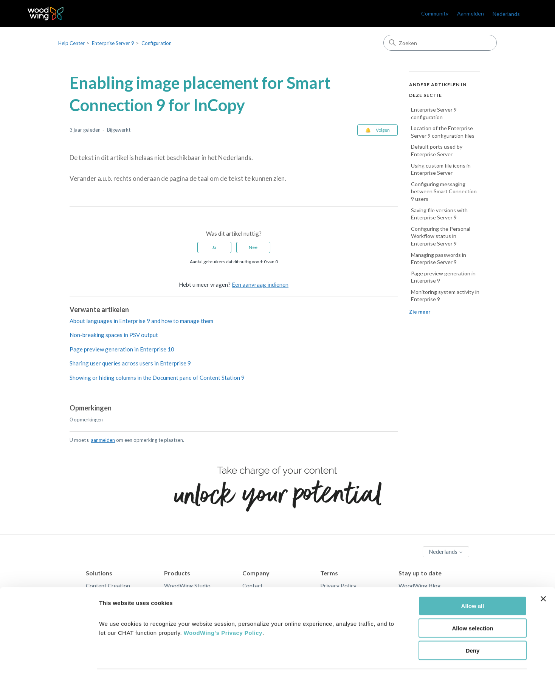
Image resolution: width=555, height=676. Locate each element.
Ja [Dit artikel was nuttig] (214, 247)
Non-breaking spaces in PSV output (114, 334)
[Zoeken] (440, 42)
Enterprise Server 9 (113, 43)
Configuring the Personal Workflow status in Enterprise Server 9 (440, 236)
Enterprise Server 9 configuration (434, 113)
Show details (396, 661)
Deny (473, 628)
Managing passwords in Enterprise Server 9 (438, 259)
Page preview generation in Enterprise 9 (443, 277)
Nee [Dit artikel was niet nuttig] (253, 247)
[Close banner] (543, 576)
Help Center (71, 43)
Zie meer (420, 312)
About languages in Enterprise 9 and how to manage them (141, 320)
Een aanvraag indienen (260, 284)
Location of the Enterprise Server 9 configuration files (442, 132)
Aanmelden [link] (470, 13)
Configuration (156, 43)
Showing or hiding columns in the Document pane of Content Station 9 (157, 377)
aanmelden (103, 440)
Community (434, 13)
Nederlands (506, 14)
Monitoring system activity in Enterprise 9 (445, 296)
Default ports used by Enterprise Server (436, 150)
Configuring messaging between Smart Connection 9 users (444, 191)
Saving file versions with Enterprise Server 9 (439, 214)
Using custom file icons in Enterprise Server (441, 169)
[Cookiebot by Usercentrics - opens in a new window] (49, 661)
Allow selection (472, 605)
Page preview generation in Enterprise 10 (122, 349)
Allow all (472, 583)
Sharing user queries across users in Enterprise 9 (130, 363)
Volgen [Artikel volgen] (383, 130)
